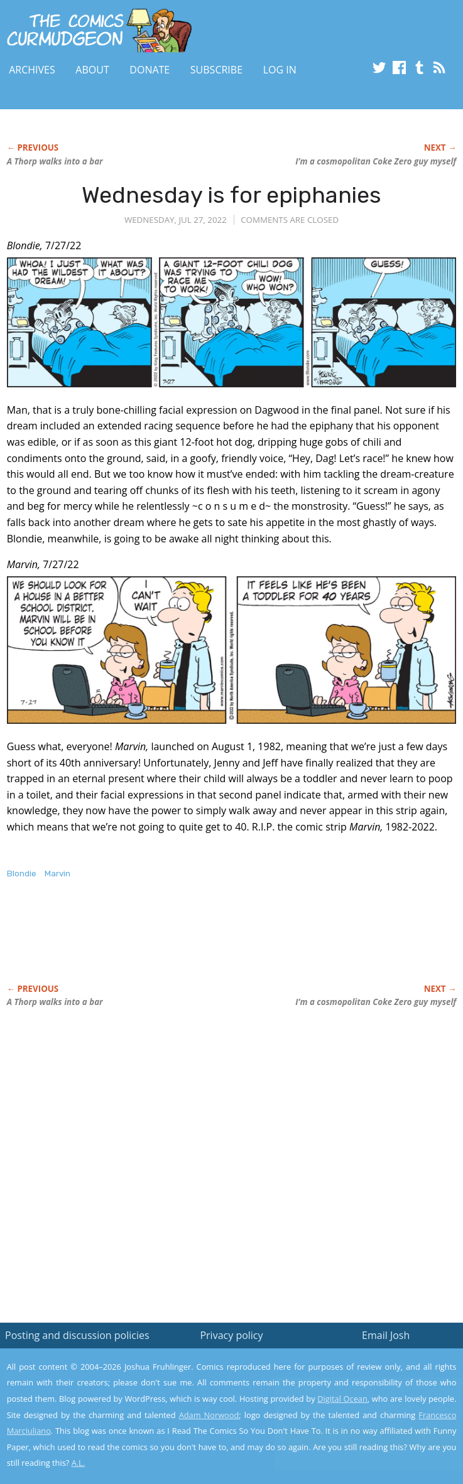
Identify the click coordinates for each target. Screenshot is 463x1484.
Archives (32, 70)
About (92, 70)
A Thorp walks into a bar (55, 161)
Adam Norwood (209, 1415)
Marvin (57, 873)
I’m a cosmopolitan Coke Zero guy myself (375, 161)
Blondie (21, 873)
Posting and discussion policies (77, 1335)
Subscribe (216, 70)
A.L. (78, 1462)
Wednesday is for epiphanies (231, 194)
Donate (149, 70)
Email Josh (386, 1335)
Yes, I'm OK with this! (356, 1438)
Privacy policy (231, 1335)
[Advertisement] (154, 945)
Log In (280, 70)
